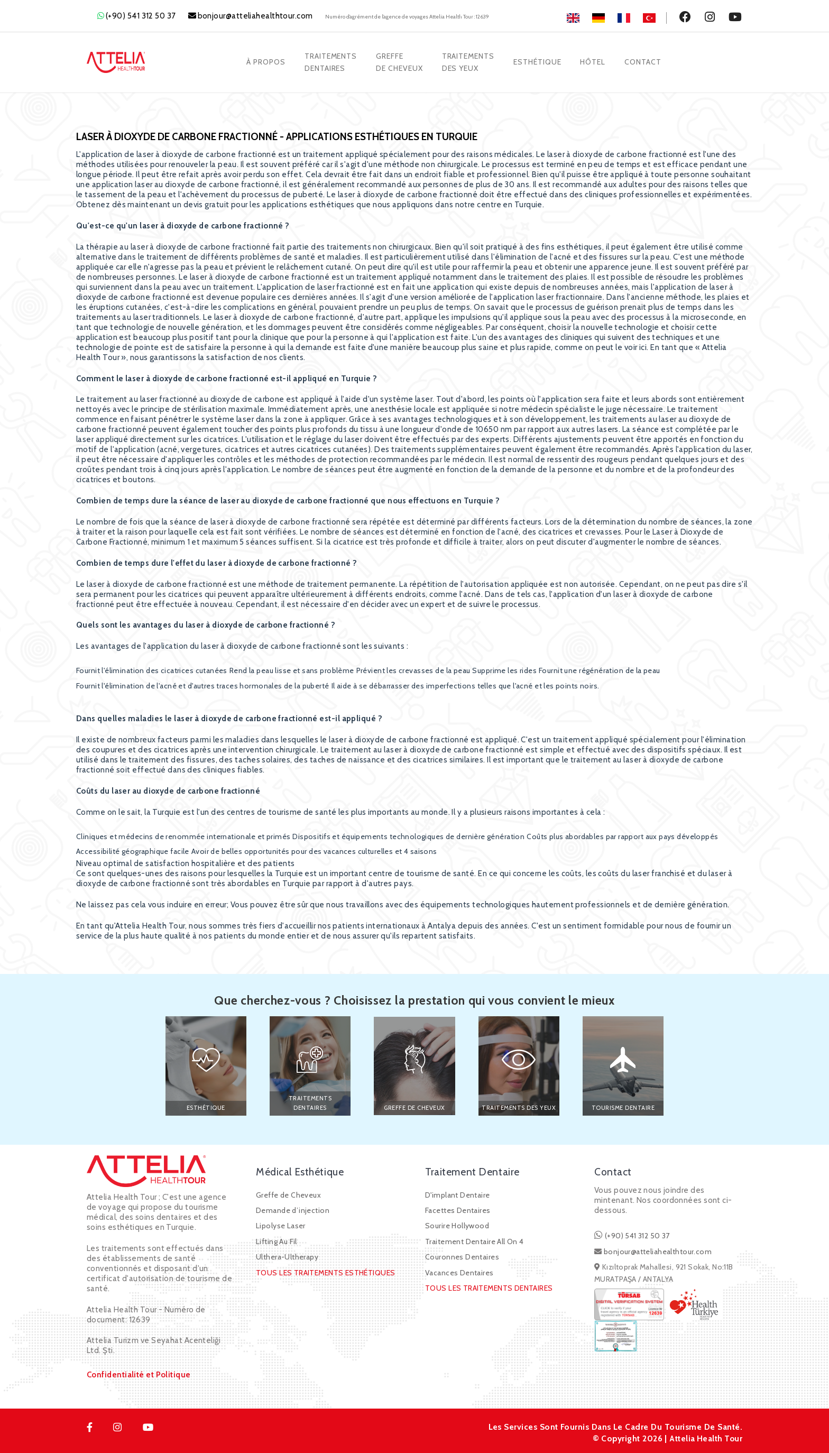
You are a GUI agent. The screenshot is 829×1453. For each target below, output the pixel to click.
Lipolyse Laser (281, 1224)
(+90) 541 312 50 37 (141, 16)
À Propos (263, 61)
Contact (645, 61)
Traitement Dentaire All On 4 (474, 1239)
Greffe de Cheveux (288, 1193)
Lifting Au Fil (276, 1239)
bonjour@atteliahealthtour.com (255, 16)
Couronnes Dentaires (462, 1255)
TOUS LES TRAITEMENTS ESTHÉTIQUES (325, 1270)
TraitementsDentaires (329, 61)
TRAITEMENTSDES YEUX (468, 61)
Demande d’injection (292, 1208)
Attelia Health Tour (704, 1436)
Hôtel (594, 61)
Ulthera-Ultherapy (287, 1255)
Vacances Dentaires (459, 1270)
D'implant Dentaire (457, 1193)
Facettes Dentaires (458, 1208)
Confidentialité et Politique (139, 1373)
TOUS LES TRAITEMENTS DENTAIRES (489, 1286)
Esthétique (538, 61)
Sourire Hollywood (457, 1224)
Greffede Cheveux (398, 61)
